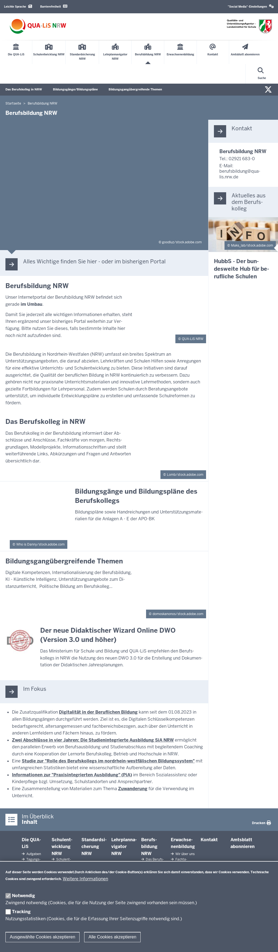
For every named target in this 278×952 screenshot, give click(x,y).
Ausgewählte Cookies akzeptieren (42, 937)
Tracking (21, 912)
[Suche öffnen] (262, 74)
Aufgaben (33, 854)
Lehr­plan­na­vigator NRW (124, 846)
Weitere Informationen (85, 879)
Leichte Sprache (18, 6)
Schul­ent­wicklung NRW (62, 846)
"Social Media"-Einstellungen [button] (251, 6)
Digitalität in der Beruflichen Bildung (98, 712)
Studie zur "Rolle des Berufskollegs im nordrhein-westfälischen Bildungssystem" (108, 761)
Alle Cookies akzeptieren (112, 937)
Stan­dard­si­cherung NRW (94, 846)
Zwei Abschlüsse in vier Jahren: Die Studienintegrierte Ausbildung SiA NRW (93, 740)
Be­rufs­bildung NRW (149, 846)
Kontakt (209, 840)
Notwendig (23, 896)
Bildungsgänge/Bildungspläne (75, 89)
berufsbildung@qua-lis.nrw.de (239, 174)
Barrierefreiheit (53, 6)
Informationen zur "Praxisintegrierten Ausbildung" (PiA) (72, 775)
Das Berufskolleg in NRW (23, 89)
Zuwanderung (132, 789)
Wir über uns (185, 854)
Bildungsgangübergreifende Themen (135, 89)
